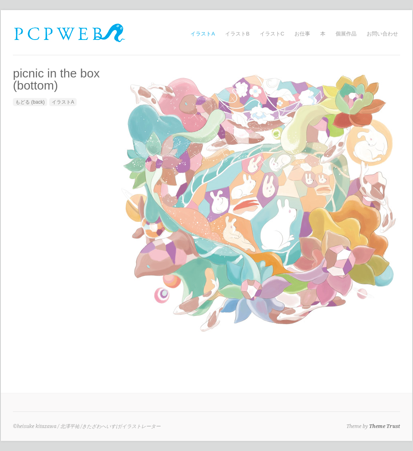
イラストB (237, 34)
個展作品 (346, 34)
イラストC (272, 34)
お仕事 (302, 34)
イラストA (202, 34)
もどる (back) (30, 102)
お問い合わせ (382, 34)
